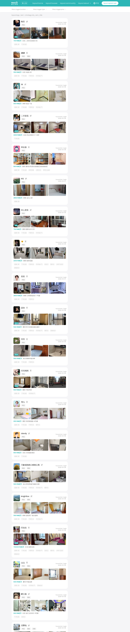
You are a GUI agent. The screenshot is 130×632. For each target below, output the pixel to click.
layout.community (67, 3)
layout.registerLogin (110, 3)
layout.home (37, 3)
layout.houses (51, 3)
